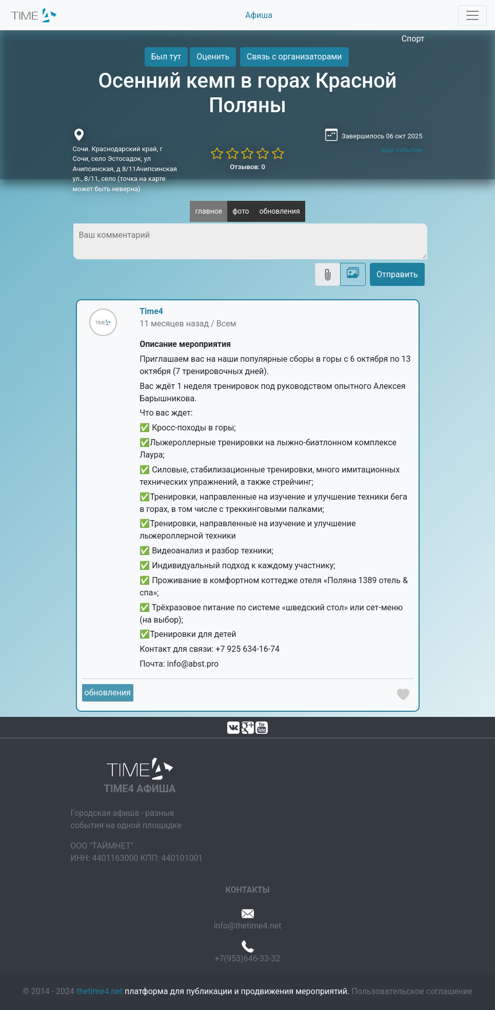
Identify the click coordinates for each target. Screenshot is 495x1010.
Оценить (212, 56)
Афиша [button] (258, 15)
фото (240, 211)
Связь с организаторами (294, 56)
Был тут (166, 56)
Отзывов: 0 (247, 167)
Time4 (151, 311)
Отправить (397, 274)
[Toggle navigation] (472, 15)
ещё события (401, 150)
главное (208, 211)
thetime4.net (99, 991)
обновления (280, 211)
